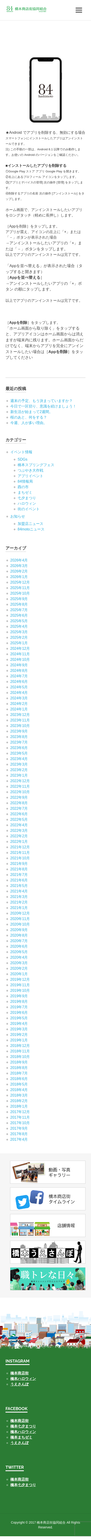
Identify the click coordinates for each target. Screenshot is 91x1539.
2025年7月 (19, 610)
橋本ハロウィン (23, 1379)
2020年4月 (19, 957)
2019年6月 (19, 1013)
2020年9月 (19, 930)
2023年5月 (19, 753)
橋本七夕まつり (23, 1426)
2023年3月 (19, 764)
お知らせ (17, 516)
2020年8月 (19, 935)
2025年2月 (19, 637)
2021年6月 (19, 880)
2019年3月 (19, 1029)
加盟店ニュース (30, 524)
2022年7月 (19, 808)
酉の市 (23, 487)
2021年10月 (20, 858)
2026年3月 (19, 566)
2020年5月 (19, 952)
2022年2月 (19, 836)
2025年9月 (19, 599)
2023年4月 (19, 759)
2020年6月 (19, 946)
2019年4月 (19, 1024)
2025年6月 (19, 615)
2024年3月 (19, 698)
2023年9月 (19, 731)
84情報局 (25, 481)
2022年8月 (19, 803)
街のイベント (29, 509)
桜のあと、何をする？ (28, 417)
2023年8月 (19, 737)
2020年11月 (20, 919)
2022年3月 (19, 830)
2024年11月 (20, 654)
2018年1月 (19, 1106)
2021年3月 (19, 897)
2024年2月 (19, 704)
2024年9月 (19, 665)
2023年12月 (20, 715)
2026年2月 (19, 571)
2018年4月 (19, 1090)
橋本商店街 (19, 1421)
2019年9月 (19, 996)
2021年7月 (19, 875)
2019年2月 (19, 1035)
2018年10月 (20, 1057)
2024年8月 (19, 671)
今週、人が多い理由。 (28, 423)
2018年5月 (19, 1084)
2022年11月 (20, 786)
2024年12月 (20, 648)
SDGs (23, 459)
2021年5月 (19, 886)
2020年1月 (19, 974)
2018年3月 (19, 1095)
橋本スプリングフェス (36, 465)
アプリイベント (30, 476)
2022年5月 (19, 819)
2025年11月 (20, 588)
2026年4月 (19, 560)
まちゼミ (25, 492)
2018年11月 (20, 1051)
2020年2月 (19, 968)
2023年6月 (19, 748)
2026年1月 (19, 577)
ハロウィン (27, 503)
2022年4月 (19, 825)
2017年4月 (19, 1139)
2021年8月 (19, 869)
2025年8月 (19, 604)
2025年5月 (19, 621)
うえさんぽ (19, 1384)
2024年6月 (19, 682)
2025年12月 (20, 582)
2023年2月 (19, 770)
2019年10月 (20, 990)
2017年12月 (20, 1112)
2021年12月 (20, 847)
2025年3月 (19, 632)
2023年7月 (19, 742)
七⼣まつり (27, 498)
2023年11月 (20, 720)
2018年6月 (19, 1079)
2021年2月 (19, 902)
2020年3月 (19, 963)
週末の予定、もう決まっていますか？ (41, 401)
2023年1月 (19, 775)
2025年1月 (19, 643)
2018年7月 (19, 1073)
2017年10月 (20, 1123)
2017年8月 (19, 1134)
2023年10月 (20, 726)
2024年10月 (20, 659)
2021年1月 (19, 908)
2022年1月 (19, 842)
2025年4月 (19, 626)
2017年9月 (19, 1128)
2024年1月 (19, 709)
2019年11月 (20, 985)
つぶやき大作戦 (30, 470)
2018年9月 (19, 1062)
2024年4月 (19, 693)
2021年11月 (20, 853)
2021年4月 (19, 891)
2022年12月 (20, 781)
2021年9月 (19, 864)
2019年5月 (19, 1018)
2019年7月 (19, 1007)
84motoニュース (31, 529)
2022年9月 (19, 797)
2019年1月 (19, 1040)
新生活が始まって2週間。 (31, 412)
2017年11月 (20, 1117)
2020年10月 (20, 924)
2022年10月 (20, 792)
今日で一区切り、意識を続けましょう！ (43, 406)
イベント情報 (21, 452)
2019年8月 (19, 1001)
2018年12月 (20, 1046)
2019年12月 (20, 979)
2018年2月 (19, 1101)
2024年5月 (19, 687)
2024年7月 (19, 676)
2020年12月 (20, 913)
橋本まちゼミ (21, 1437)
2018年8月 (19, 1068)
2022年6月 (19, 814)
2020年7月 (19, 941)
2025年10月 (20, 593)
